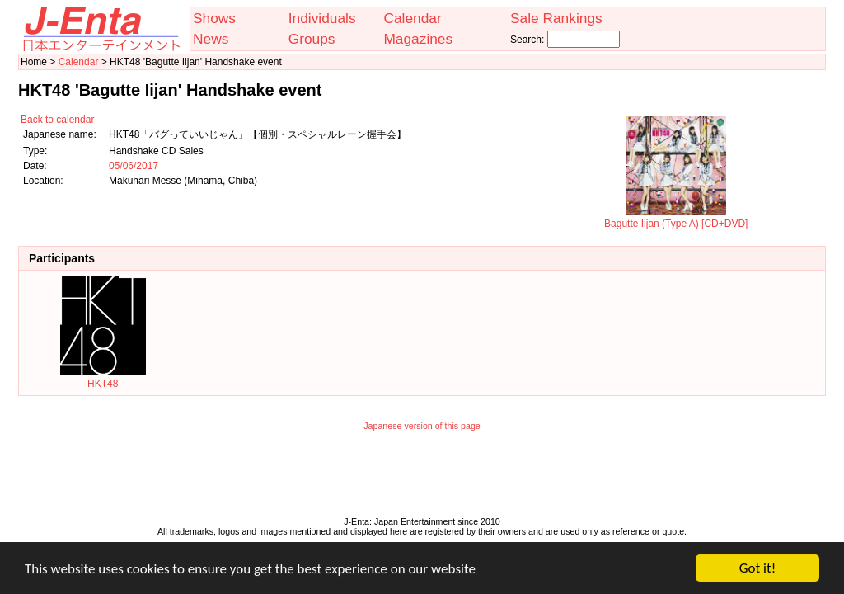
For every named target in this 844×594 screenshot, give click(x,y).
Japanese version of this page (422, 426)
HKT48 (103, 377)
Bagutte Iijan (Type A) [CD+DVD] (676, 217)
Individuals (322, 18)
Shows (214, 18)
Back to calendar (57, 119)
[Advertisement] (422, 478)
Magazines (417, 39)
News (210, 39)
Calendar (412, 18)
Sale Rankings (556, 18)
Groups (311, 39)
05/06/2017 (133, 166)
